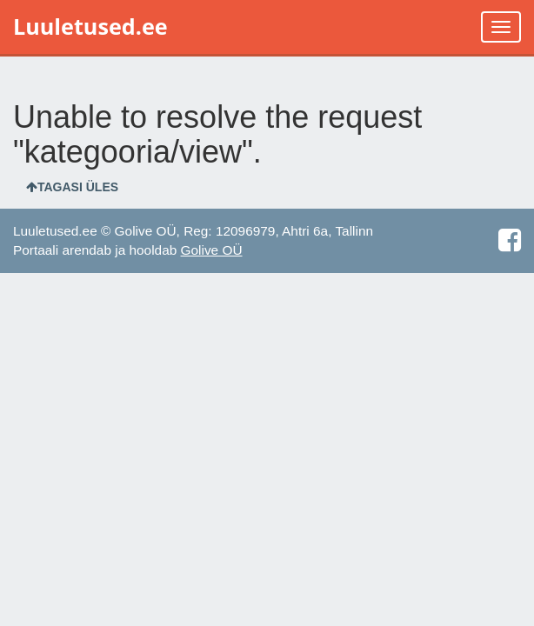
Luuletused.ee (90, 26)
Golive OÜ (212, 250)
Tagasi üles (72, 187)
